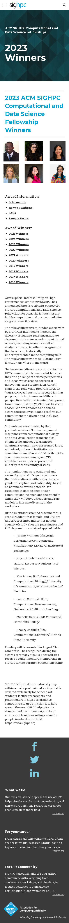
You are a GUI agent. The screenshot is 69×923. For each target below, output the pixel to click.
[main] (34, 45)
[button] (4, 5)
